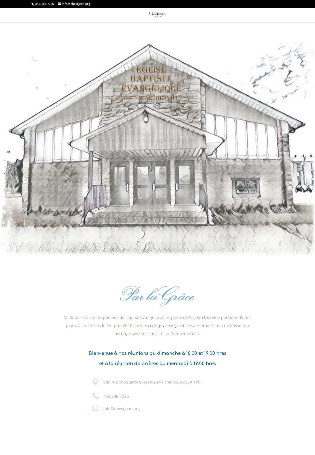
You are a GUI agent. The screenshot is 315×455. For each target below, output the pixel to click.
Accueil (157, 14)
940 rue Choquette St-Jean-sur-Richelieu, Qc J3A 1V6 (152, 382)
